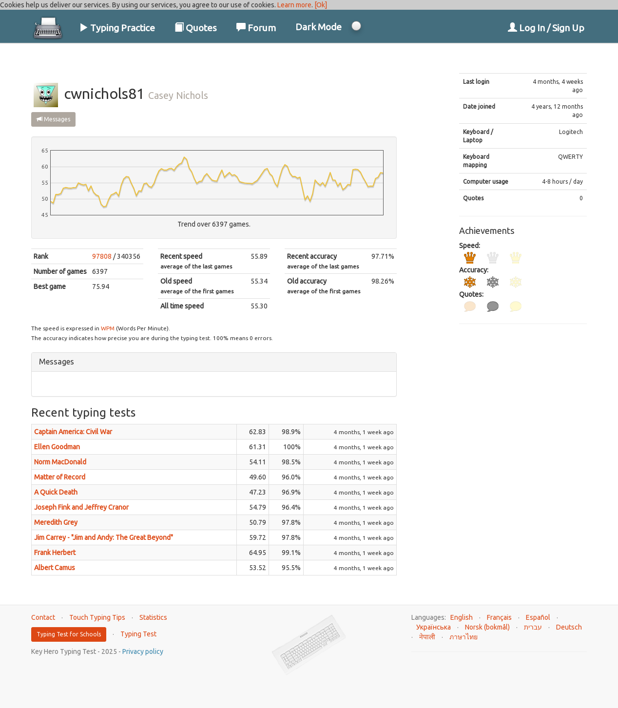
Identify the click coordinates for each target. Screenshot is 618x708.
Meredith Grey (55, 522)
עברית (533, 627)
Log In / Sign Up (546, 27)
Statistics (153, 617)
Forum (256, 27)
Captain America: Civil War (73, 432)
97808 (102, 256)
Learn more (294, 5)
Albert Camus (54, 568)
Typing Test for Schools (69, 634)
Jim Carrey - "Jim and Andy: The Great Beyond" (103, 537)
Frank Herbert (55, 552)
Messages (53, 119)
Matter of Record (59, 477)
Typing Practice (117, 27)
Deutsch (569, 627)
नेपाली (427, 637)
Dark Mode (318, 26)
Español (538, 617)
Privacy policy (142, 651)
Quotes (195, 27)
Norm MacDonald (60, 462)
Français (499, 617)
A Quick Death (55, 492)
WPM (108, 328)
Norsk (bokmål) (487, 627)
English (461, 617)
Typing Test (138, 634)
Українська (433, 627)
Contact (43, 617)
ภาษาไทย (463, 637)
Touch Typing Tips (97, 617)
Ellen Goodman (57, 447)
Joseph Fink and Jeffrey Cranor (81, 507)
